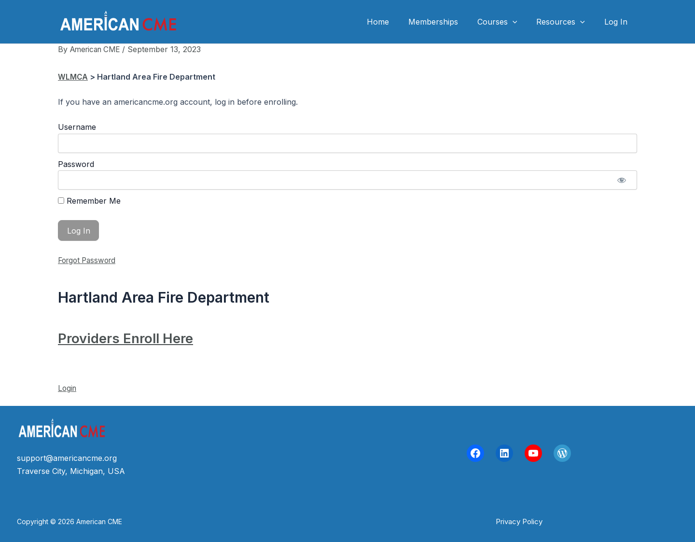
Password (76, 164)
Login (68, 388)
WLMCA (73, 77)
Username (77, 127)
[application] (522, 21)
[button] (519, 521)
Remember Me (89, 201)
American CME (231, 21)
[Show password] (621, 180)
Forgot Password (89, 260)
